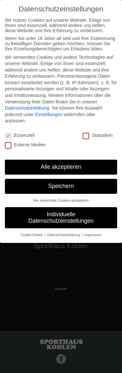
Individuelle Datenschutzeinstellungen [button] (60, 217)
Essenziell (19, 135)
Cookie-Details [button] (32, 235)
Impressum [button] (92, 235)
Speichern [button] (61, 186)
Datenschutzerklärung (27, 108)
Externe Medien (25, 144)
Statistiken (98, 135)
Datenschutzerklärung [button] (64, 235)
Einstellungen (48, 114)
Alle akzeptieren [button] (61, 167)
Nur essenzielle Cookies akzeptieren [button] (61, 200)
